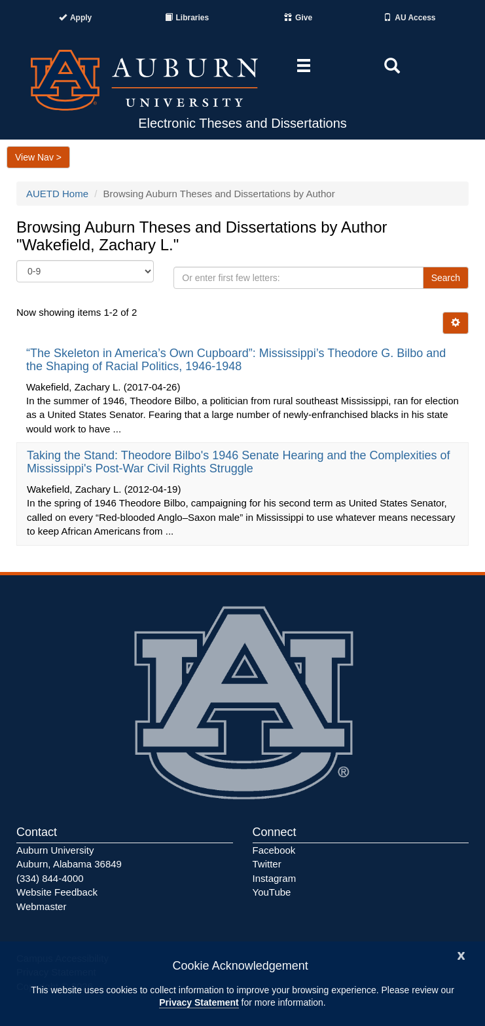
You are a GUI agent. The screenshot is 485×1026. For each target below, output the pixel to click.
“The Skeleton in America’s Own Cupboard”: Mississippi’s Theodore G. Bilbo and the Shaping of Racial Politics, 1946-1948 (236, 360)
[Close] (461, 954)
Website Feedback (57, 892)
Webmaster (41, 906)
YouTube (272, 892)
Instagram (274, 878)
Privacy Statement (198, 1002)
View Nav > (38, 157)
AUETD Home (57, 193)
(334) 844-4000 (50, 878)
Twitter (267, 863)
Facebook (274, 850)
